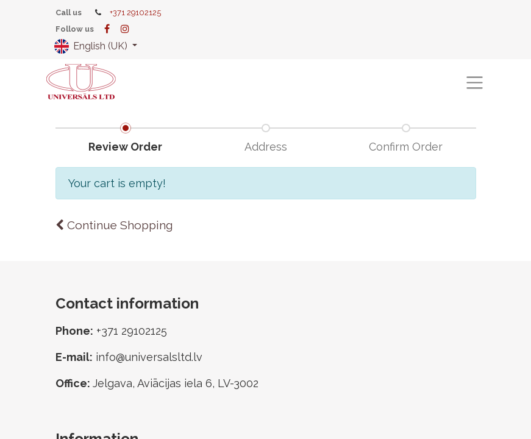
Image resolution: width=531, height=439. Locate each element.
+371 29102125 (135, 12)
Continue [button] (114, 225)
